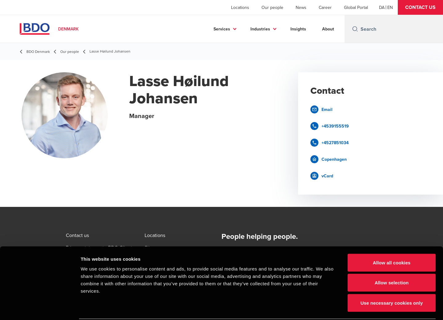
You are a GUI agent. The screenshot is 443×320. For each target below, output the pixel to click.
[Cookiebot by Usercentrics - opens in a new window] (40, 308)
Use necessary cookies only (392, 279)
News (301, 7)
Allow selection (392, 259)
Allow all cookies (392, 239)
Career (325, 7)
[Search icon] (355, 29)
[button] (420, 7)
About (328, 29)
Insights (298, 29)
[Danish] (382, 7)
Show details (323, 307)
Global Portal (356, 7)
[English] (390, 7)
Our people (272, 7)
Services (222, 29)
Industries (260, 29)
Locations (240, 7)
